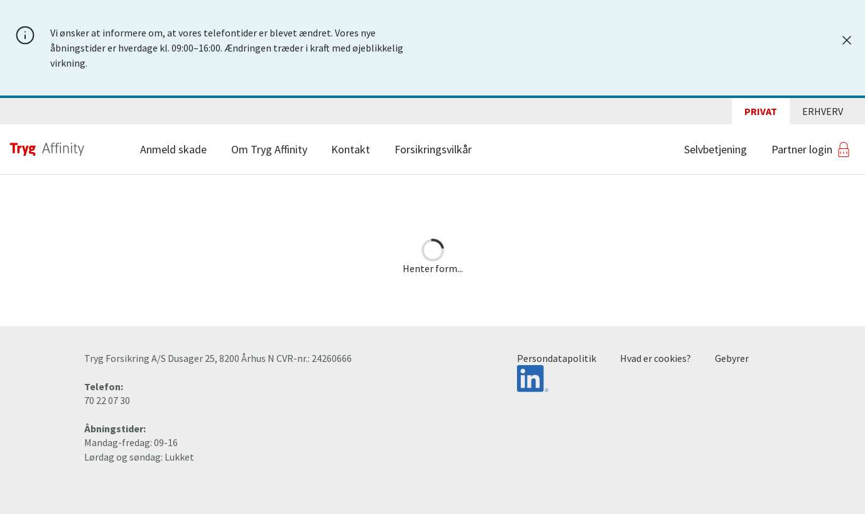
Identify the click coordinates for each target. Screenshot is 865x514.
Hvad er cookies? (655, 358)
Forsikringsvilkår (433, 149)
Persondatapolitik (556, 358)
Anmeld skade (173, 149)
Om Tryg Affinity (269, 149)
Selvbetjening (715, 149)
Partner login (801, 149)
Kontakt (350, 149)
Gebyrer (732, 358)
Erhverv (822, 111)
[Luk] (847, 40)
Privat (760, 111)
